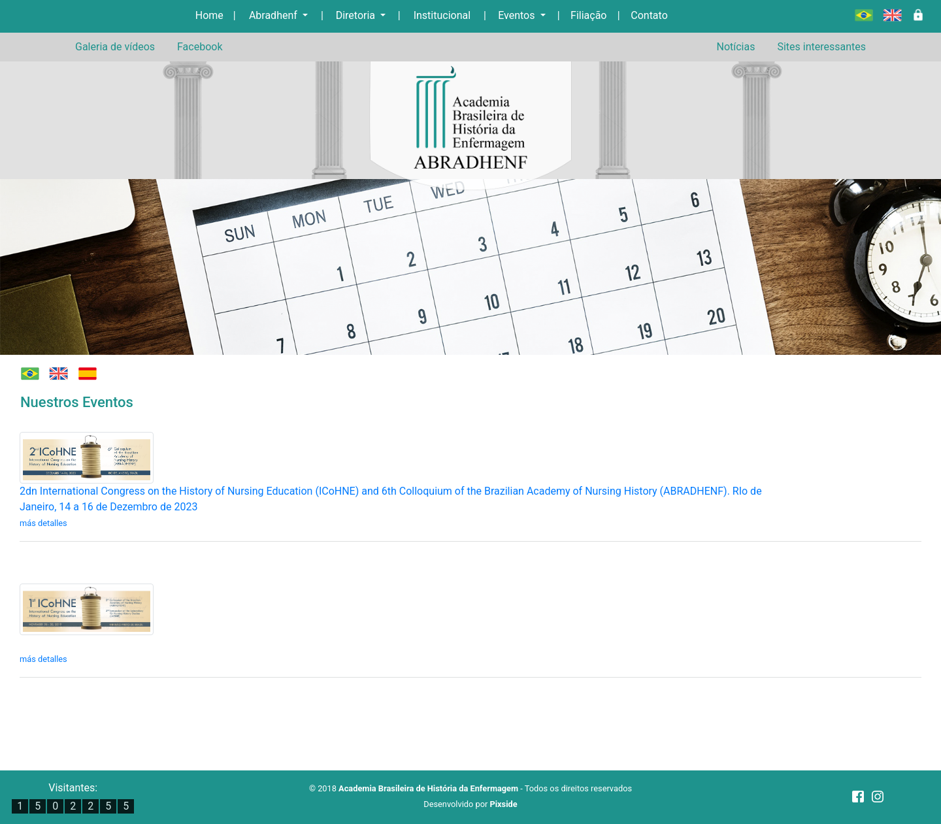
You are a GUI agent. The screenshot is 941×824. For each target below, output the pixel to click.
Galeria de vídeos (115, 47)
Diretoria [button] (357, 15)
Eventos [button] (517, 15)
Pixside (503, 804)
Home (209, 15)
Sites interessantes (821, 47)
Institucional (442, 15)
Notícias (735, 47)
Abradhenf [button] (274, 15)
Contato (649, 15)
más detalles (43, 523)
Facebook (199, 47)
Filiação (588, 15)
